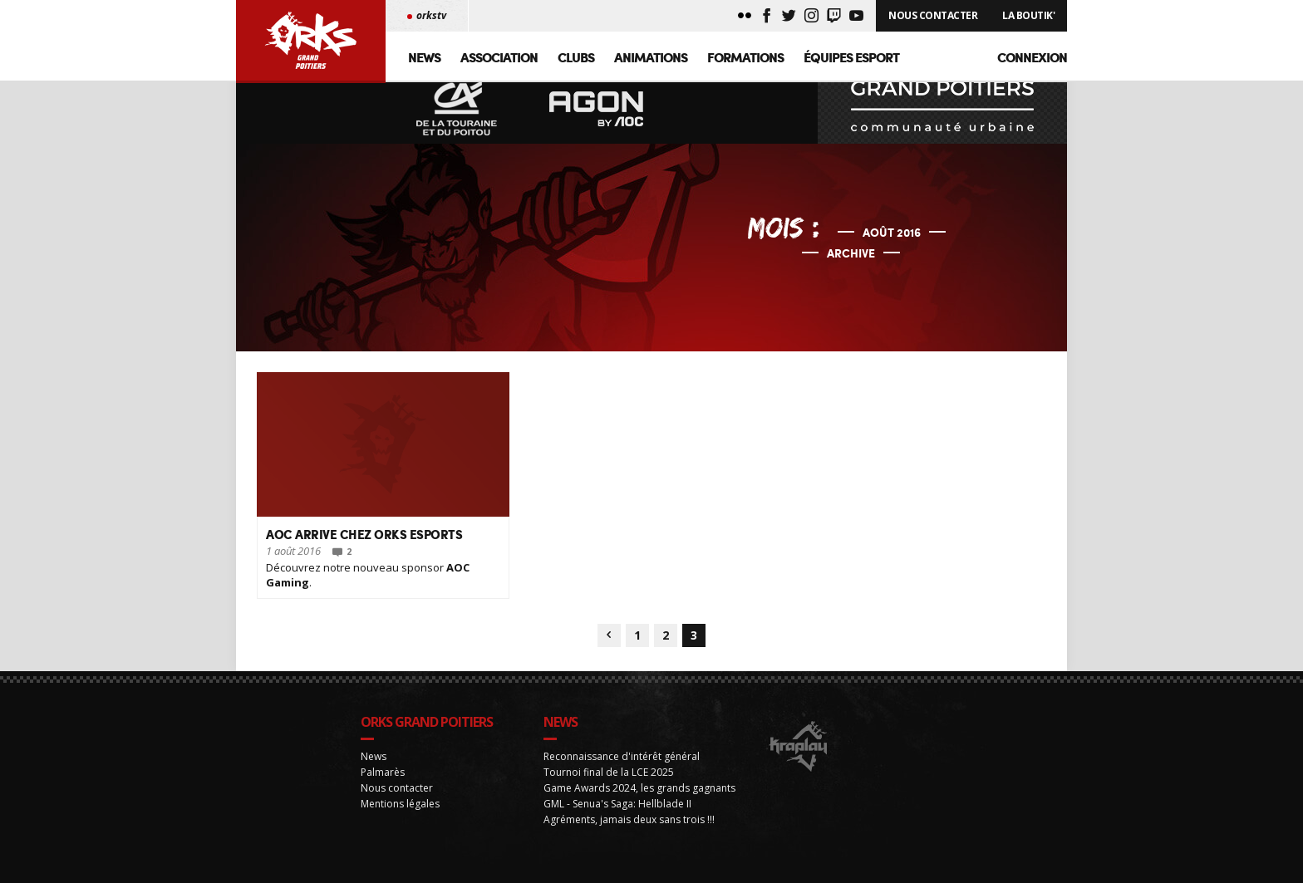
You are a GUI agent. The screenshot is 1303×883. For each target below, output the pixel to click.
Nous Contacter (932, 15)
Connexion (1032, 56)
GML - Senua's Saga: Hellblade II (617, 818)
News (424, 56)
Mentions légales (400, 818)
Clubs (576, 56)
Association (499, 56)
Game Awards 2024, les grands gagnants (639, 802)
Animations (650, 56)
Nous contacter (397, 802)
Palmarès (383, 786)
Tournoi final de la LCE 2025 (608, 786)
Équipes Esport (851, 56)
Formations (745, 56)
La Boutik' (1028, 15)
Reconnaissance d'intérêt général (621, 770)
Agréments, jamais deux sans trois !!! (629, 834)
